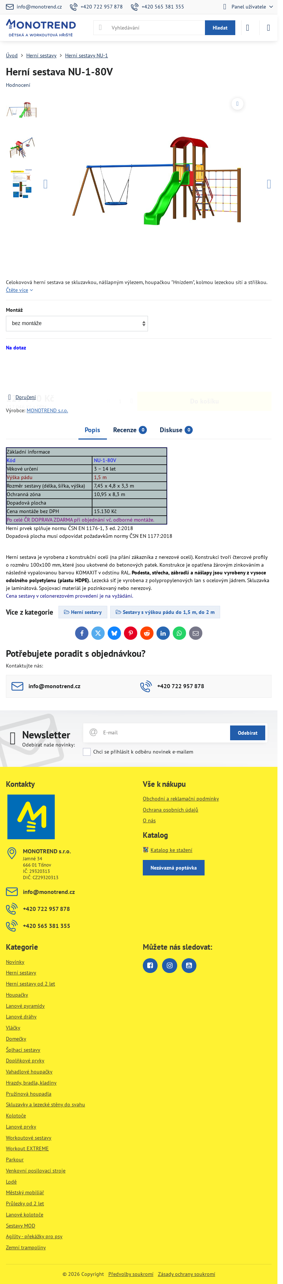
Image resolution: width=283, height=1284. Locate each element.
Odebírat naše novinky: (48, 744)
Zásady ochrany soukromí (186, 1274)
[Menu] (268, 27)
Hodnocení (18, 85)
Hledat (220, 27)
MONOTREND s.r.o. (47, 410)
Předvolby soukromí (131, 1274)
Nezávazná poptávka (174, 867)
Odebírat (247, 733)
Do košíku (204, 372)
